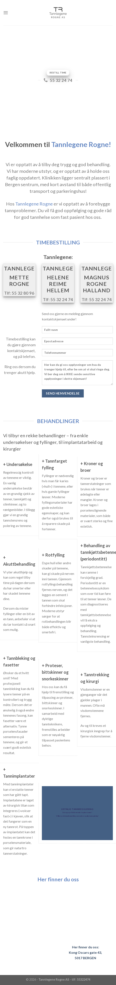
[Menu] (5, 12)
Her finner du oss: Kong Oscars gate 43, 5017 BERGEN (85, 952)
